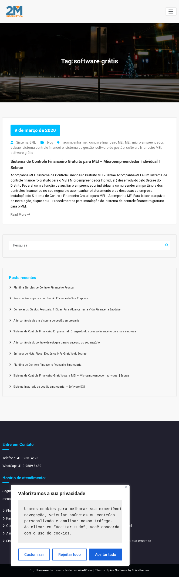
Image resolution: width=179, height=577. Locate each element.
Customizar (34, 554)
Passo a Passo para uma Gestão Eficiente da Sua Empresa (50, 298)
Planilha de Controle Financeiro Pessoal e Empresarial (47, 365)
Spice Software (117, 570)
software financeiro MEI (143, 148)
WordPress (85, 570)
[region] (70, 525)
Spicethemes (141, 570)
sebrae (16, 148)
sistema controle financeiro (43, 148)
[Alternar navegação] (171, 11)
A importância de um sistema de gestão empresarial (46, 320)
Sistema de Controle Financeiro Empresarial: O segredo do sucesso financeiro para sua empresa (74, 331)
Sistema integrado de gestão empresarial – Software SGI (49, 386)
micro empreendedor (147, 142)
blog (50, 142)
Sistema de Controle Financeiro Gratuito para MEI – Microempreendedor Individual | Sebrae (71, 375)
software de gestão (109, 148)
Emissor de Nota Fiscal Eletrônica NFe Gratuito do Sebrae (49, 353)
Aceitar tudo (105, 554)
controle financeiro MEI (106, 142)
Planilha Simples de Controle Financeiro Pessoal (44, 287)
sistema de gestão (79, 148)
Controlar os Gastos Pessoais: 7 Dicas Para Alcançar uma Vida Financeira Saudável (67, 309)
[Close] (126, 487)
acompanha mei (75, 142)
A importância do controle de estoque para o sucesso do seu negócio (56, 342)
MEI (127, 142)
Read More (20, 214)
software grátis (22, 153)
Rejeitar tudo (69, 554)
